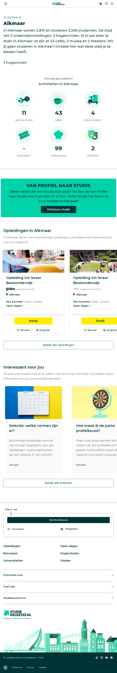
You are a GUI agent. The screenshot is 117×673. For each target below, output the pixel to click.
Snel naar (9, 586)
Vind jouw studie (58, 211)
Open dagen (69, 546)
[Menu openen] (5, 4)
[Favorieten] (106, 4)
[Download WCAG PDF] (5, 668)
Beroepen (10, 553)
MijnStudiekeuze (58, 520)
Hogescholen (69, 553)
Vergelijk (43, 330)
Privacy (31, 667)
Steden (65, 560)
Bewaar (23, 330)
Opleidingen (11, 546)
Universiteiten (13, 560)
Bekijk (41, 320)
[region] (58, 293)
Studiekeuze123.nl (14, 598)
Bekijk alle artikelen (58, 483)
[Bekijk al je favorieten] (15, 529)
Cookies (42, 667)
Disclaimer (17, 667)
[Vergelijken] (100, 4)
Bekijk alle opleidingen (58, 345)
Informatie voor (13, 575)
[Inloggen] (112, 4)
